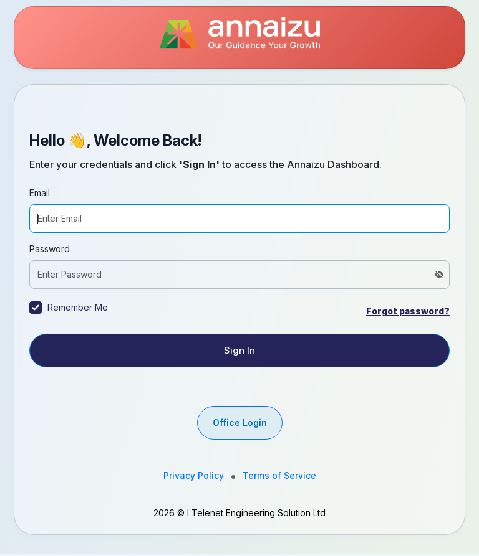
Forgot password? (408, 311)
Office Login (240, 422)
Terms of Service (279, 475)
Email (39, 192)
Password (49, 248)
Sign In (239, 350)
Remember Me (77, 307)
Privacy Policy (193, 475)
